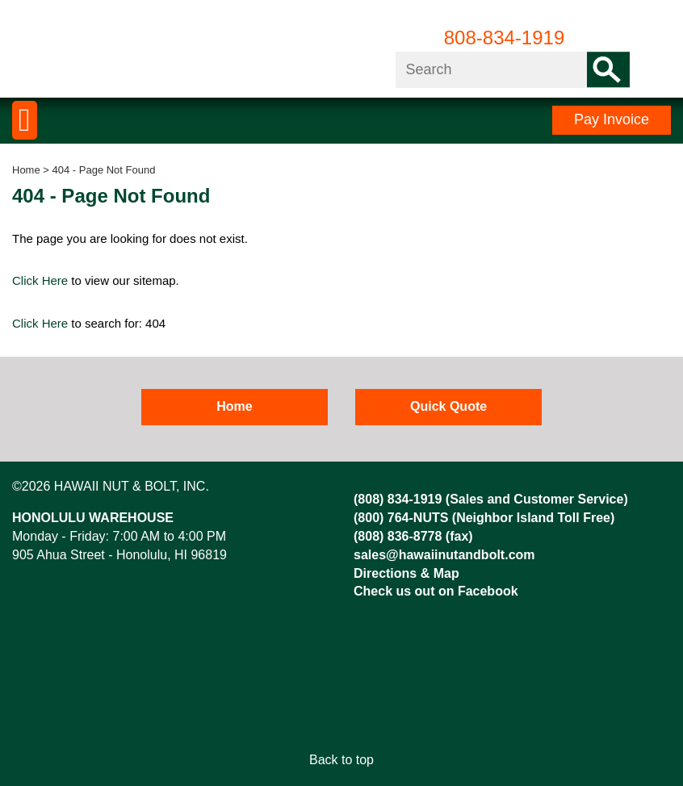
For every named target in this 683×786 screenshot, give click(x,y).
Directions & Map (406, 573)
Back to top (341, 760)
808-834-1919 (504, 37)
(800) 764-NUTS (401, 518)
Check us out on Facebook (436, 591)
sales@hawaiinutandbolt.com (444, 555)
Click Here (40, 280)
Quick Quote (448, 406)
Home (26, 170)
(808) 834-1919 (398, 499)
